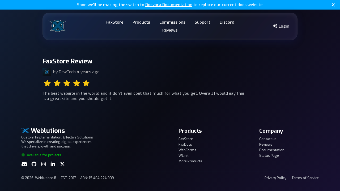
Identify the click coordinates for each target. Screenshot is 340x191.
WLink (183, 155)
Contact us (268, 139)
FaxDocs (185, 144)
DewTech (67, 72)
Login (281, 26)
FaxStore (114, 22)
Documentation (271, 150)
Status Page (269, 155)
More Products (190, 161)
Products (141, 22)
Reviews (169, 30)
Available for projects (41, 155)
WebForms (187, 150)
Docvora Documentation (168, 4)
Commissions (172, 22)
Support (202, 22)
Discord (227, 22)
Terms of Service (305, 178)
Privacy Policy (275, 178)
